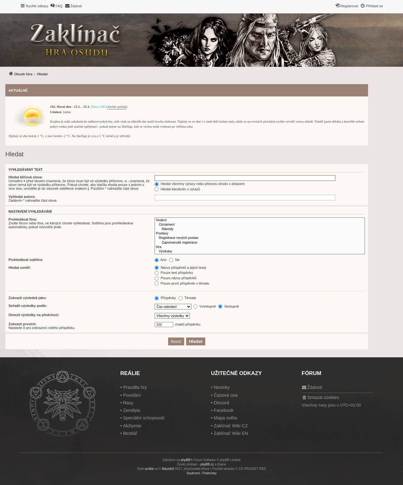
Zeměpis (131, 410)
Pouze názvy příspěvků (175, 278)
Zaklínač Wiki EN (231, 433)
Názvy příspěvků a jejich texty (180, 267)
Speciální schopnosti (143, 417)
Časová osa (226, 395)
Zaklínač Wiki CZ (231, 425)
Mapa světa (225, 417)
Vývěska (259, 251)
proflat (149, 469)
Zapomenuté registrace (259, 242)
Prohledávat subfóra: (26, 260)
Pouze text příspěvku (174, 272)
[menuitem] (56, 6)
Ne (174, 260)
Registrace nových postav (259, 238)
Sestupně (228, 306)
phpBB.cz (207, 464)
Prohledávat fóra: (23, 219)
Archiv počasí (116, 106)
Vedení (259, 220)
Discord (221, 402)
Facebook (224, 410)
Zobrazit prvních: (23, 324)
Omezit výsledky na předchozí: (34, 315)
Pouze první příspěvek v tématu (182, 283)
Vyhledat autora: (22, 197)
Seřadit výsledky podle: (28, 306)
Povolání (132, 395)
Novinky (222, 387)
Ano (161, 260)
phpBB (185, 460)
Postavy (259, 233)
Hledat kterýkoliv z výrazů (177, 189)
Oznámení (259, 224)
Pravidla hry (135, 387)
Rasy (128, 402)
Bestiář (130, 433)
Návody (259, 229)
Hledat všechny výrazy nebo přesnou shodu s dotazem (200, 184)
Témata (187, 298)
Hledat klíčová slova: (26, 177)
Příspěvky (165, 298)
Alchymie (132, 425)
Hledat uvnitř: (20, 267)
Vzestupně (204, 306)
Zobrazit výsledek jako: (28, 298)
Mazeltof (168, 469)
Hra (259, 247)
